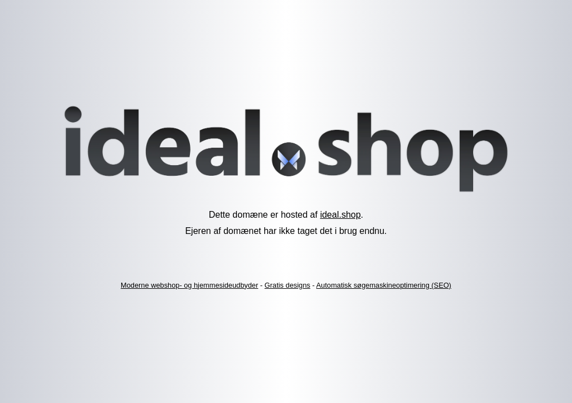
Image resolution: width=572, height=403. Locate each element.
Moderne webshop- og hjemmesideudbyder (189, 285)
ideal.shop (340, 214)
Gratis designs (288, 285)
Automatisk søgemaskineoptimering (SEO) (383, 285)
